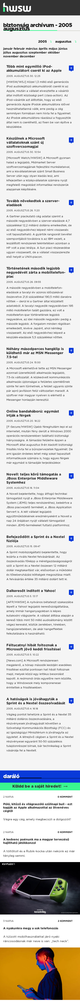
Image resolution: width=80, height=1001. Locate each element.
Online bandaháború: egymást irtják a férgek (32, 413)
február (19, 49)
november (11, 56)
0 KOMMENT (65, 796)
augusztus (20, 52)
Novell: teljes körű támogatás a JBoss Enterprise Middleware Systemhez (33, 478)
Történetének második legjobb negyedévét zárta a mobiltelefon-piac (35, 272)
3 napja (8, 921)
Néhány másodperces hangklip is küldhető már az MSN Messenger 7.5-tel (35, 353)
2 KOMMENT (65, 920)
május (53, 49)
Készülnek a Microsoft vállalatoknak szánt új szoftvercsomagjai (25, 142)
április (43, 49)
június (62, 49)
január (8, 49)
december (27, 56)
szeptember (38, 52)
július (7, 52)
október (54, 52)
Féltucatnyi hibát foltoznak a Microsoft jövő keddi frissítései (33, 647)
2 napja (8, 796)
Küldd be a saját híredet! (40, 786)
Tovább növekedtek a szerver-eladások (33, 203)
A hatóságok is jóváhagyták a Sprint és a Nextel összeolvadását (35, 701)
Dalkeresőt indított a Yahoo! (31, 590)
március (32, 49)
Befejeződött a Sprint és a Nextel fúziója (35, 539)
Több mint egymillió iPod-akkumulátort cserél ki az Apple (34, 68)
